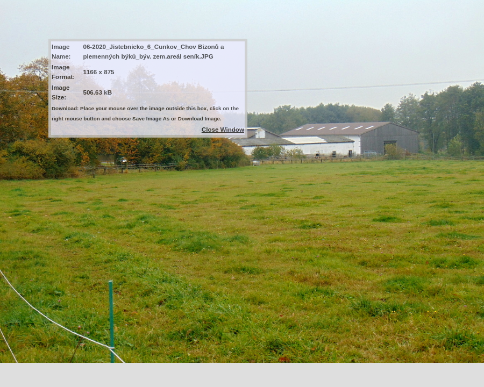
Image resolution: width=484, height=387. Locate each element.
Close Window (223, 129)
